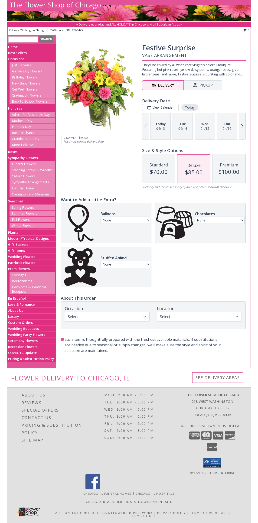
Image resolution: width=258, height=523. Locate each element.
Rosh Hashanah (24, 132)
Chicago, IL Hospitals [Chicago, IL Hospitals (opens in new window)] (155, 493)
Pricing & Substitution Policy (31, 359)
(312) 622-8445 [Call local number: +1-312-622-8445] (74, 30)
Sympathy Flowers (23, 158)
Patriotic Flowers (21, 262)
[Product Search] (23, 39)
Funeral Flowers (24, 164)
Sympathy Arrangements (30, 182)
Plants (13, 232)
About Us (15, 310)
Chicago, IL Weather (104, 502)
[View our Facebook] (92, 488)
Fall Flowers (21, 219)
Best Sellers (17, 53)
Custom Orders (20, 322)
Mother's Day (22, 120)
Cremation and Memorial (30, 194)
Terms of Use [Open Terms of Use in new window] (143, 516)
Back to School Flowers (29, 101)
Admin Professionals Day (31, 114)
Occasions (16, 59)
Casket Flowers (23, 176)
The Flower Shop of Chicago (55, 5)
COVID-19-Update (22, 353)
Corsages (19, 275)
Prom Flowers (19, 268)
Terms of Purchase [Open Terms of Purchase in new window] (209, 513)
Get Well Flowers (24, 89)
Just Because (21, 65)
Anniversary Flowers (27, 71)
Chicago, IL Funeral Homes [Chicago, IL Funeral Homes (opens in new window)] (107, 493)
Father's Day (21, 126)
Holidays (15, 108)
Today (190, 107)
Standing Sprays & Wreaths (32, 170)
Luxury (13, 316)
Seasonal (15, 201)
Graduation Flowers (26, 95)
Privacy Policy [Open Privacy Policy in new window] (171, 513)
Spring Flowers (23, 207)
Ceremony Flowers (23, 340)
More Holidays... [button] (24, 145)
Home (13, 47)
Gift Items (16, 250)
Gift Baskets (18, 244)
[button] (212, 463)
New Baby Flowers (26, 83)
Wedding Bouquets (23, 328)
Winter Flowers (23, 225)
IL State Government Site (149, 502)
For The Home (23, 188)
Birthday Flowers (24, 77)
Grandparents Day (25, 138)
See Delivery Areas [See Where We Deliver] (218, 377)
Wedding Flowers (21, 256)
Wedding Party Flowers (26, 334)
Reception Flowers (22, 346)
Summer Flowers (24, 213)
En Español (17, 298)
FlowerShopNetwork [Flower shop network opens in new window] (132, 513)
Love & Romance (21, 304)
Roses (12, 151)
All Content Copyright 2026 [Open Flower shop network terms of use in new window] (82, 513)
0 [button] (246, 30)
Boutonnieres (22, 281)
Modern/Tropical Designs (28, 238)
